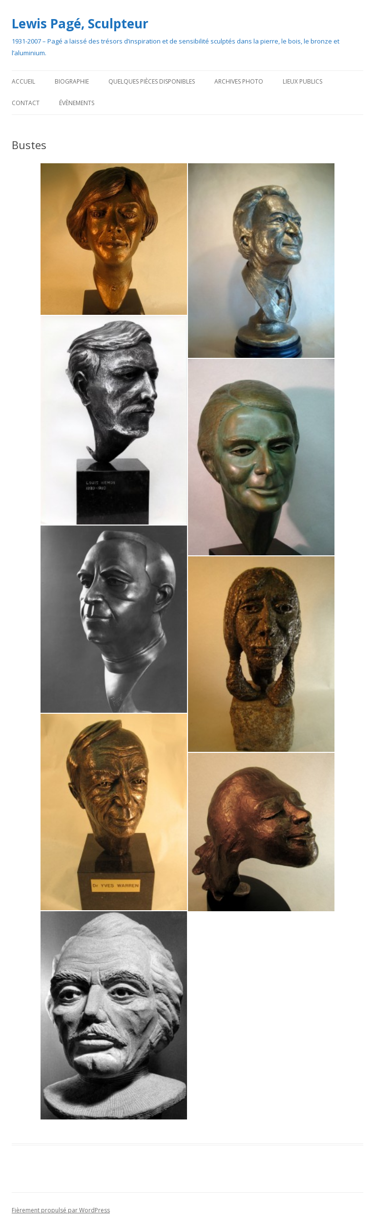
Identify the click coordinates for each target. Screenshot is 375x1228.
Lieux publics (302, 81)
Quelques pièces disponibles (151, 81)
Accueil (23, 81)
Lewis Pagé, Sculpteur (80, 23)
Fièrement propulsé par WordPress (61, 1210)
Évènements (76, 103)
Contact (26, 103)
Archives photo (238, 81)
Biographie (72, 81)
